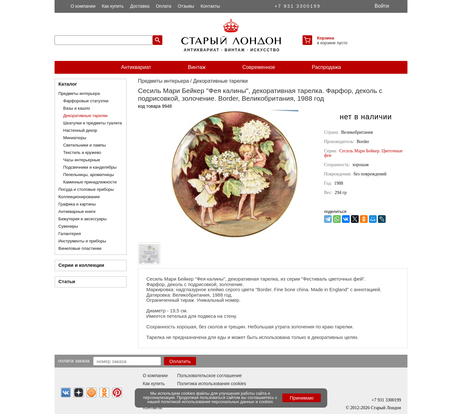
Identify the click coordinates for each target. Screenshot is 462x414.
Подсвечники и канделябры (89, 167)
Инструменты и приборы (82, 241)
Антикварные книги (76, 211)
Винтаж (196, 67)
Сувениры (68, 226)
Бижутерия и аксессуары (82, 218)
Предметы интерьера (79, 93)
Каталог (67, 84)
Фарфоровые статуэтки (85, 100)
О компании (83, 6)
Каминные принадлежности (90, 182)
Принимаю (301, 398)
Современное (258, 67)
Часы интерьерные (81, 159)
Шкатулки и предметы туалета (92, 123)
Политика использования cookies (211, 383)
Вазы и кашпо (76, 108)
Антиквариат (136, 67)
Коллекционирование (79, 196)
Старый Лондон (386, 407)
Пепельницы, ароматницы (88, 174)
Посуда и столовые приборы (86, 189)
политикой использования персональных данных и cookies (217, 401)
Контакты (210, 6)
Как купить (113, 6)
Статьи (66, 281)
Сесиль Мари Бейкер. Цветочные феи (363, 153)
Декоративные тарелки (85, 115)
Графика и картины (77, 204)
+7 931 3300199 (298, 6)
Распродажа (326, 67)
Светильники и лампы (84, 145)
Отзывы (186, 6)
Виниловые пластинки (79, 248)
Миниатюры (74, 137)
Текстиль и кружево (82, 152)
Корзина (325, 38)
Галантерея (69, 233)
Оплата (163, 6)
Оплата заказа (74, 360)
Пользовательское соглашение (209, 375)
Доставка (140, 6)
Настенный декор (80, 130)
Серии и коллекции (81, 265)
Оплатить (180, 361)
